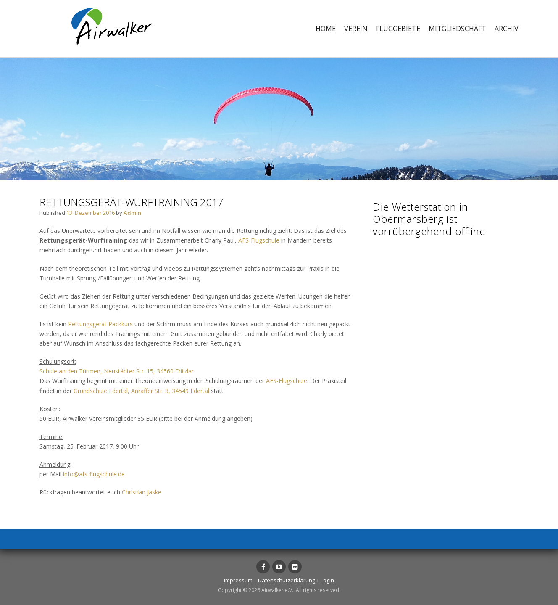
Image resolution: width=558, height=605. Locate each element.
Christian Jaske (141, 492)
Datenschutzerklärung (286, 580)
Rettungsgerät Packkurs (100, 324)
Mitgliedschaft (457, 28)
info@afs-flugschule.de (94, 474)
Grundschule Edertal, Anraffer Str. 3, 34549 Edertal (141, 391)
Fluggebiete (398, 28)
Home (326, 28)
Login (327, 580)
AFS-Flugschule (258, 240)
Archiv (507, 28)
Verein (356, 28)
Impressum (238, 580)
